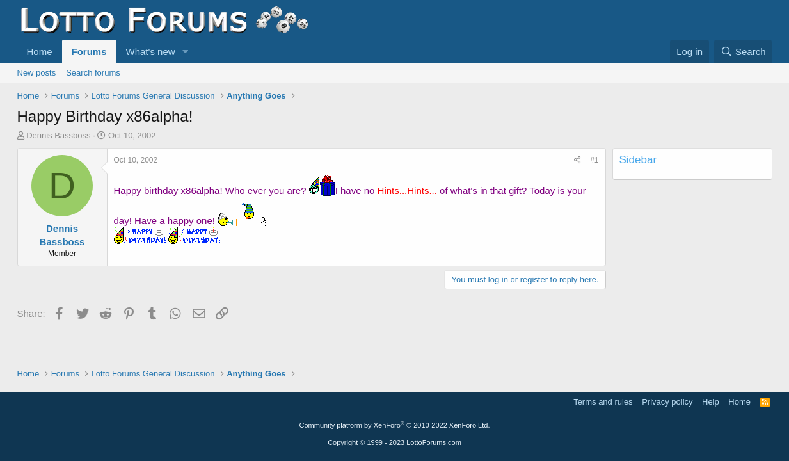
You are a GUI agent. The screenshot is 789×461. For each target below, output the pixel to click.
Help (710, 402)
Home (39, 51)
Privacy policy (667, 402)
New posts (36, 72)
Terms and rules (602, 402)
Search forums (93, 72)
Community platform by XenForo (394, 425)
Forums (89, 51)
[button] (185, 51)
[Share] (578, 160)
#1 (594, 160)
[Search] (743, 51)
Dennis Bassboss (58, 135)
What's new (150, 51)
